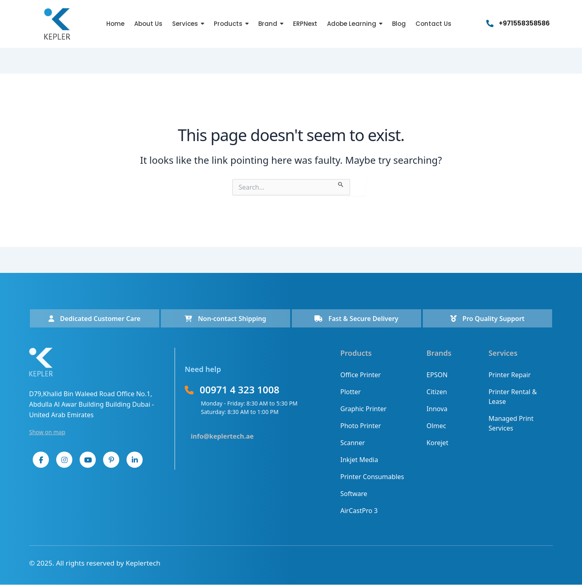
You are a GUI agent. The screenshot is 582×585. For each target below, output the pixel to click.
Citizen (436, 391)
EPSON (436, 374)
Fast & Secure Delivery (356, 318)
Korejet (437, 442)
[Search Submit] (341, 183)
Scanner (352, 442)
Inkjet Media (359, 459)
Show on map (47, 432)
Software (353, 493)
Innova (436, 408)
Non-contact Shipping (225, 318)
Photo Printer (360, 425)
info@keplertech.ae (222, 436)
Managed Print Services (511, 423)
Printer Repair (510, 374)
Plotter (350, 391)
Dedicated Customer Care (94, 318)
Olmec (436, 425)
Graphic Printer (363, 408)
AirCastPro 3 (358, 510)
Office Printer (360, 374)
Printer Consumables (372, 476)
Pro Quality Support (487, 318)
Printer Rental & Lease (513, 396)
